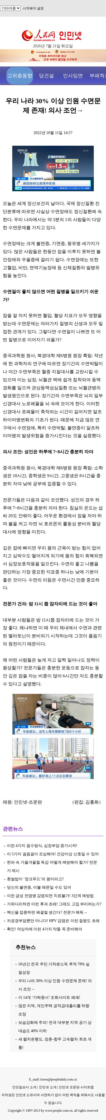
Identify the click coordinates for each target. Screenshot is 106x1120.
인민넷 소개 (47, 1087)
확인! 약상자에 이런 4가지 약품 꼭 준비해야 (44, 929)
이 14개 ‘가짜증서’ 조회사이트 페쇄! (49, 997)
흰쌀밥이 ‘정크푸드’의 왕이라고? (36, 879)
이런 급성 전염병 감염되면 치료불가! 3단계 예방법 (50, 896)
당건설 (46, 75)
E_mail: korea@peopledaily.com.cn (53, 1079)
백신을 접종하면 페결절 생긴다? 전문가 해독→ (47, 912)
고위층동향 (19, 75)
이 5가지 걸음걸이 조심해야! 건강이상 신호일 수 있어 (53, 854)
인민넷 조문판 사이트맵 (76, 1087)
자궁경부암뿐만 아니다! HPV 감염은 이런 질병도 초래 (53, 921)
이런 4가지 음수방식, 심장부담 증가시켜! (42, 846)
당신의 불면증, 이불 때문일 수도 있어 (39, 887)
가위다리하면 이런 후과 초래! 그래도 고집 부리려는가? (54, 904)
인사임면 (73, 75)
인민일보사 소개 (24, 1087)
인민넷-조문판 (28, 802)
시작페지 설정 (33, 8)
